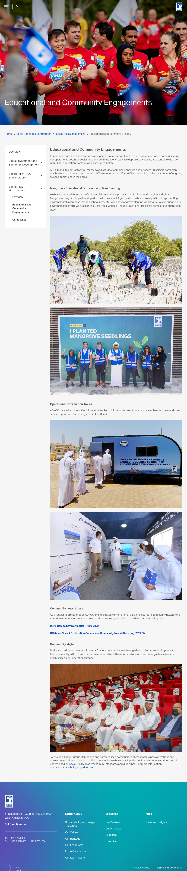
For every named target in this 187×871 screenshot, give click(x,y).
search (17, 6)
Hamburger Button (6, 5)
